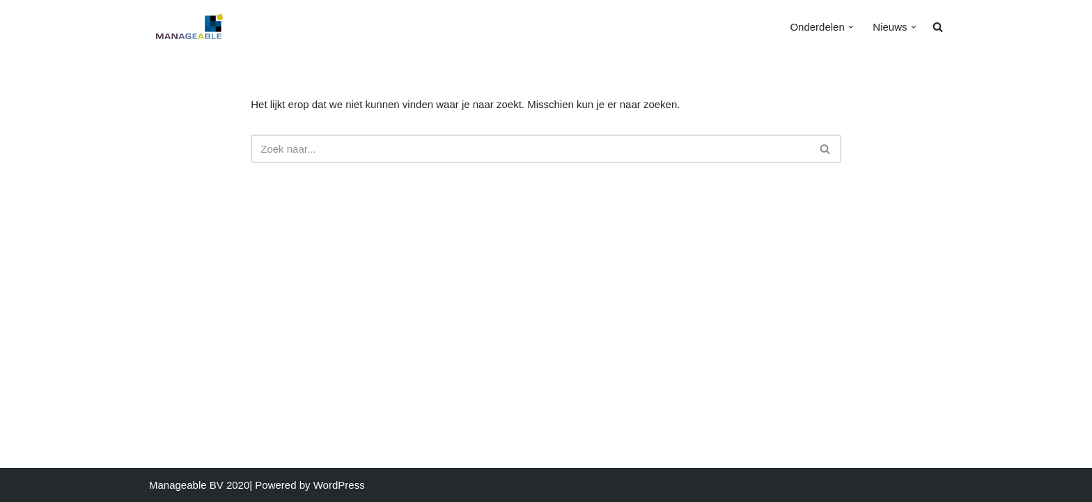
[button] (851, 27)
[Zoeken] (530, 149)
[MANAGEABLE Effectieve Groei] (191, 27)
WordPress (339, 485)
